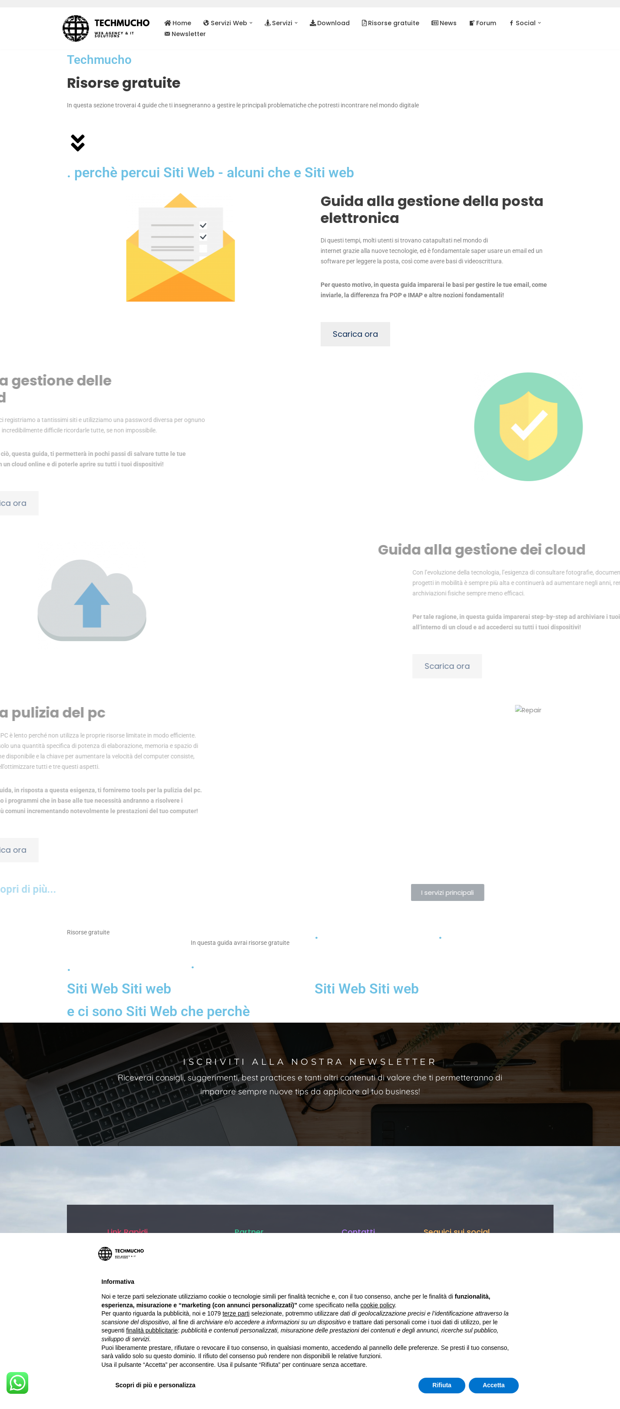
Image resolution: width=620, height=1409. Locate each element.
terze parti (235, 1313)
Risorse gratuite (387, 23)
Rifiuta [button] (441, 1385)
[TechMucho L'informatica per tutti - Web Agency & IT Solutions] (106, 28)
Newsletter (185, 34)
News (440, 23)
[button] (249, 22)
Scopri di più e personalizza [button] (156, 1385)
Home (177, 23)
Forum (479, 23)
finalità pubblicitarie (152, 1330)
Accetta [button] (494, 1385)
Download (327, 23)
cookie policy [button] (377, 1305)
